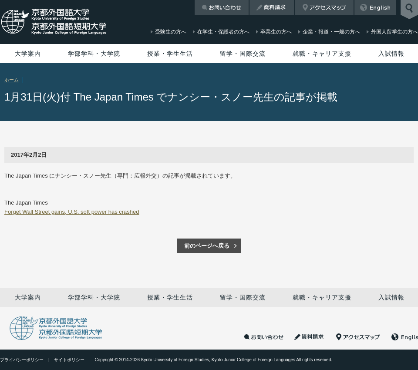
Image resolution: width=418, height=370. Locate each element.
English (375, 7)
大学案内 (28, 53)
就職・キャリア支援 (322, 53)
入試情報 (391, 53)
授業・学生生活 (170, 53)
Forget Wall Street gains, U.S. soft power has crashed (71, 212)
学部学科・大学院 (94, 53)
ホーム (11, 79)
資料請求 (271, 7)
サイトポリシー (69, 359)
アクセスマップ (324, 7)
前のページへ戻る (206, 245)
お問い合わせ (222, 7)
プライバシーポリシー (22, 359)
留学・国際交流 (243, 53)
